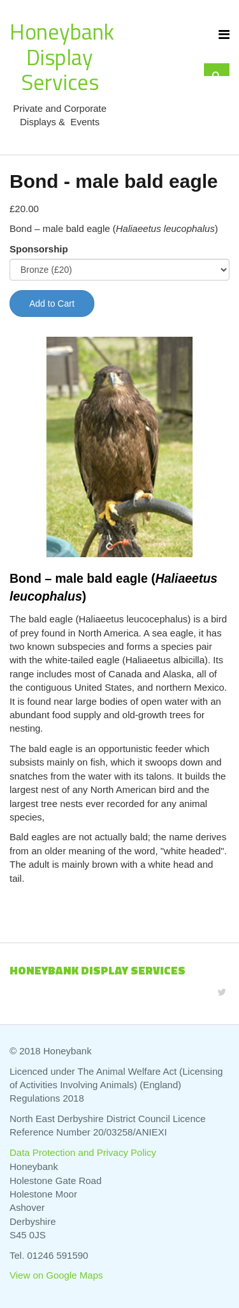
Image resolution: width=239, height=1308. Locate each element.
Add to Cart (52, 303)
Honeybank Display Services (62, 56)
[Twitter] (221, 992)
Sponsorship (39, 248)
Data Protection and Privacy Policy (83, 1152)
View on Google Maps (56, 1275)
